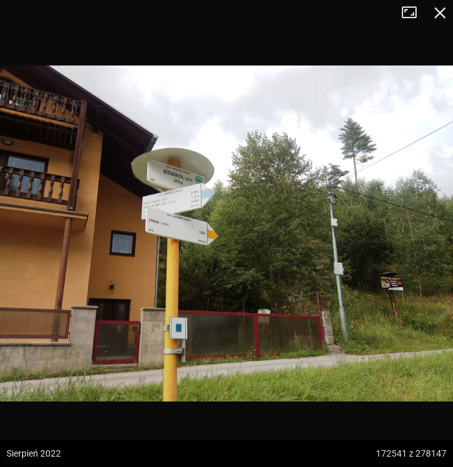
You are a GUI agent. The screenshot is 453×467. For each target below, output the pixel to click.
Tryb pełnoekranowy (414, 13)
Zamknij (440, 13)
